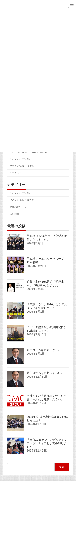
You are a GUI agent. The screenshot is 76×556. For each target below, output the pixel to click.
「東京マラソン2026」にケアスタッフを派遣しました (47, 306)
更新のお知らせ (18, 207)
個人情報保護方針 (12, 507)
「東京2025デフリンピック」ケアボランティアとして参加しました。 (47, 443)
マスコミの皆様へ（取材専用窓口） (29, 151)
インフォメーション (20, 158)
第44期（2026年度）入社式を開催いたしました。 (47, 237)
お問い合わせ (10, 514)
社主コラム (16, 173)
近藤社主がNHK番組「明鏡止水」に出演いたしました (45, 283)
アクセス (8, 499)
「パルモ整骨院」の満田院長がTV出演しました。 (46, 329)
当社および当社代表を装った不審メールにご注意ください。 (46, 397)
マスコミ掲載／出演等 (22, 166)
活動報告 (14, 214)
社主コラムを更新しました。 (45, 350)
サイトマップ (10, 484)
